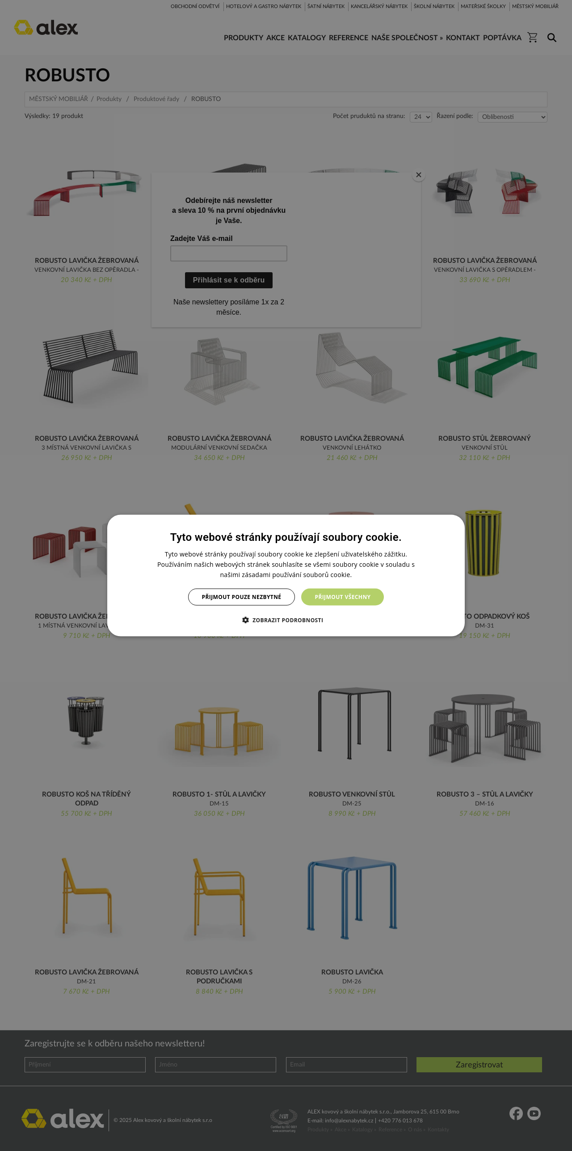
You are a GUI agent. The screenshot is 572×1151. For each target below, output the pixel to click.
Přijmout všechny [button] (342, 597)
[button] (286, 620)
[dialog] (286, 575)
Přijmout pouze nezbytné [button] (242, 597)
